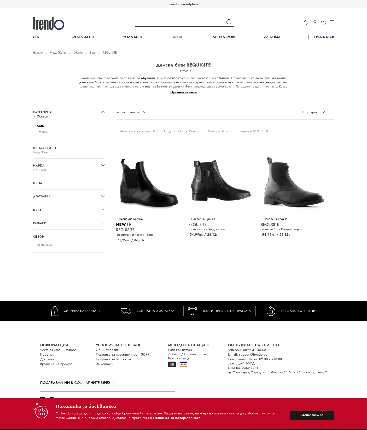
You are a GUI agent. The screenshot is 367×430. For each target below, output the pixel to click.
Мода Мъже (133, 37)
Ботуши (42, 131)
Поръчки (47, 354)
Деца (177, 37)
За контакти (104, 364)
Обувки (78, 52)
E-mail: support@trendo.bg (248, 354)
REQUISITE (110, 52)
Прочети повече (183, 91)
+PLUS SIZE (324, 37)
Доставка (47, 359)
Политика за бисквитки (113, 359)
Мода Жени (83, 37)
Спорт (38, 37)
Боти (93, 52)
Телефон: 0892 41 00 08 (247, 349)
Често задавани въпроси (59, 349)
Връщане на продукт (56, 364)
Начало (38, 52)
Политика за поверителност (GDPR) (123, 354)
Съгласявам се (311, 415)
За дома (272, 37)
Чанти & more (223, 37)
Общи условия (107, 349)
